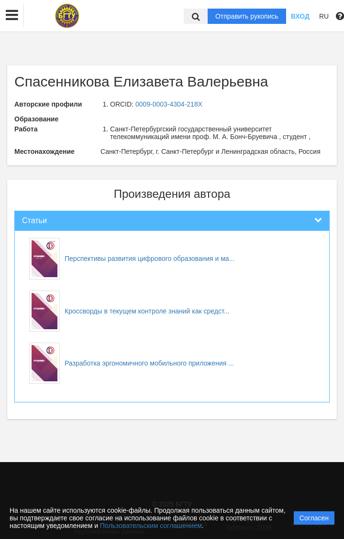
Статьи (34, 220)
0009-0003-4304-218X (168, 104)
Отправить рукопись (246, 16)
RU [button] (324, 16)
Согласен (314, 518)
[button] (12, 15)
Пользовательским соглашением (151, 525)
